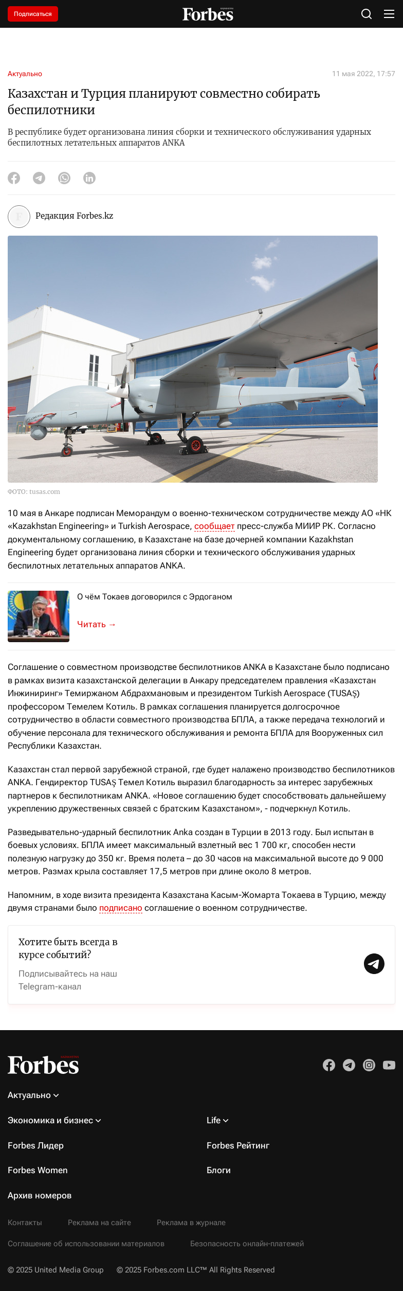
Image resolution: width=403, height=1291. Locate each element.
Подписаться (33, 13)
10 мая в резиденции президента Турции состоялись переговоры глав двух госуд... (103, 624)
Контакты (25, 1222)
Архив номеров (40, 1195)
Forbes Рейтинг (238, 1145)
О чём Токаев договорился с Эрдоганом (154, 597)
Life (214, 1120)
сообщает (214, 526)
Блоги (219, 1170)
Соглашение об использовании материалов (86, 1243)
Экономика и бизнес (50, 1120)
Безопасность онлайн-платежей (247, 1243)
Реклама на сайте (99, 1222)
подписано (120, 908)
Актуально (25, 73)
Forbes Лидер (36, 1145)
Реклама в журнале (191, 1222)
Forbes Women (38, 1170)
